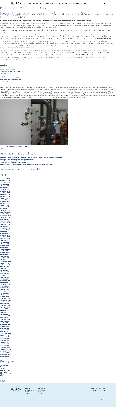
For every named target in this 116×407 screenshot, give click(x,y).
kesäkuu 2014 (4, 303)
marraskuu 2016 (5, 281)
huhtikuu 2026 (5, 179)
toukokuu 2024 (5, 201)
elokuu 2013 (4, 309)
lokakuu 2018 (4, 263)
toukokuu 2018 (5, 265)
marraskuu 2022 (5, 216)
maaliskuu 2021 (5, 237)
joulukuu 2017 (4, 270)
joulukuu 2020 (5, 242)
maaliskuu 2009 (5, 349)
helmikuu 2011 (5, 332)
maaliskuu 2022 (5, 223)
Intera (26, 3)
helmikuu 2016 (5, 291)
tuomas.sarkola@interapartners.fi (11, 71)
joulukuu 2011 (4, 323)
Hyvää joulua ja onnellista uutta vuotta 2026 (15, 162)
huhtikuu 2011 (4, 330)
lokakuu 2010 (4, 335)
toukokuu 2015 (5, 298)
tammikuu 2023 (5, 212)
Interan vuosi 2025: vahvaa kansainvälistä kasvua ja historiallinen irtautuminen (26, 164)
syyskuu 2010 (4, 337)
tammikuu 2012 (5, 321)
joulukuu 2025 (4, 184)
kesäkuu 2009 (4, 346)
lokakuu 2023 (4, 205)
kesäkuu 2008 (4, 353)
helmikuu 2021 (5, 238)
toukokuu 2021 (5, 235)
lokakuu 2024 (4, 198)
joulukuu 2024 (5, 196)
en (104, 3)
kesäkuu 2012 (4, 317)
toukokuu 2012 (5, 319)
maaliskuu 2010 (5, 342)
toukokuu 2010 (5, 340)
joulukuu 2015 (4, 293)
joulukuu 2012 (4, 314)
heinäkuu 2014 (5, 302)
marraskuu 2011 (5, 324)
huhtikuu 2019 (5, 256)
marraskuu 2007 (5, 354)
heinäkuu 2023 (5, 210)
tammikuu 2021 (5, 240)
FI (0, 367)
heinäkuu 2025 (5, 189)
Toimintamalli (33, 3)
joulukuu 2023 (5, 203)
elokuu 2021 (4, 231)
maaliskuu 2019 (5, 258)
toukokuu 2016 (5, 288)
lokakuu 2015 (4, 295)
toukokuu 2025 (5, 191)
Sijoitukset (53, 3)
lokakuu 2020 (4, 244)
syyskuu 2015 (4, 296)
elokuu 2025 (4, 187)
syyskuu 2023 (4, 207)
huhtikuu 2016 (5, 289)
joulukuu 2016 (4, 279)
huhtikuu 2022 (5, 221)
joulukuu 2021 (4, 226)
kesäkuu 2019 (4, 254)
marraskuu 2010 (5, 333)
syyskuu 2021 (4, 230)
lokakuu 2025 (4, 186)
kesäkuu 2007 (4, 356)
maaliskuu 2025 (5, 193)
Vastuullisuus (62, 3)
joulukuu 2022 (5, 214)
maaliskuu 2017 (5, 275)
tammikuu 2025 (5, 194)
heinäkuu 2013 (5, 310)
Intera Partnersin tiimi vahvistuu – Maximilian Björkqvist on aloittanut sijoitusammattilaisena (31, 157)
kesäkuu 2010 (4, 339)
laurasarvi (3, 147)
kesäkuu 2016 (4, 286)
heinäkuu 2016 (5, 284)
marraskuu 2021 (5, 228)
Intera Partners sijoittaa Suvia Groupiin (13, 161)
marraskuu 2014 (5, 300)
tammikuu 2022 (5, 224)
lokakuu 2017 (4, 272)
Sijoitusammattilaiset (7, 374)
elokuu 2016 (4, 282)
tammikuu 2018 (5, 268)
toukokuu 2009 (5, 347)
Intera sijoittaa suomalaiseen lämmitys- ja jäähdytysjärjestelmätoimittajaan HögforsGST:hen (57, 15)
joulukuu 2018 (4, 259)
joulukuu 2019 (4, 251)
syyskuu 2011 (4, 326)
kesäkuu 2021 (4, 233)
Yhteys (85, 3)
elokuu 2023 (4, 209)
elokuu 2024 (4, 200)
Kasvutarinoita (44, 3)
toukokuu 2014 (5, 305)
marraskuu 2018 (5, 261)
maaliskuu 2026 (5, 180)
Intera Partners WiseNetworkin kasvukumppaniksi (17, 159)
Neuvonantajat (5, 370)
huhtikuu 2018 (5, 266)
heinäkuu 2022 (5, 217)
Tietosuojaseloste (99, 400)
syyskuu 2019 (4, 252)
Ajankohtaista (77, 3)
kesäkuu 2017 (4, 273)
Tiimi (70, 3)
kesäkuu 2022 (4, 219)
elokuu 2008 (4, 351)
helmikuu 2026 (5, 182)
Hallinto (2, 369)
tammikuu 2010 (5, 344)
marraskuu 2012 (5, 316)
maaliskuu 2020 (5, 249)
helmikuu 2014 (5, 307)
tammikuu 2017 (5, 277)
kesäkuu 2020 (4, 247)
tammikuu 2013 (5, 312)
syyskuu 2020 (4, 245)
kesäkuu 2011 (4, 328)
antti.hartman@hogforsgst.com (10, 79)
